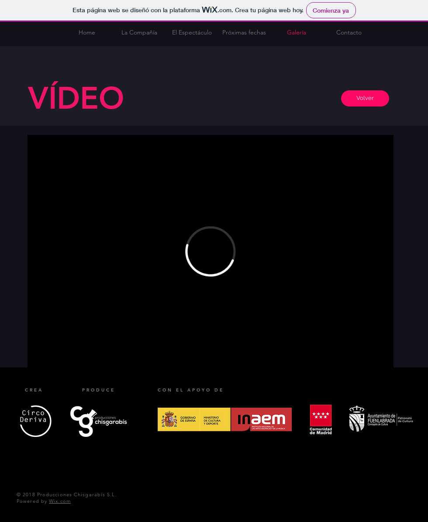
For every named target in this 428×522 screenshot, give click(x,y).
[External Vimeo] (210, 251)
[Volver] (365, 98)
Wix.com (60, 501)
